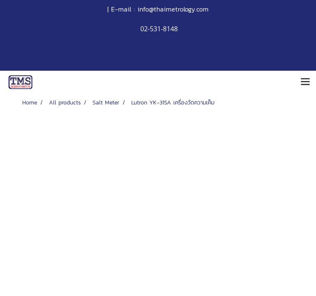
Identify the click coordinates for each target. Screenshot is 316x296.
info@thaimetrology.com (173, 9)
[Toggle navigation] (305, 82)
